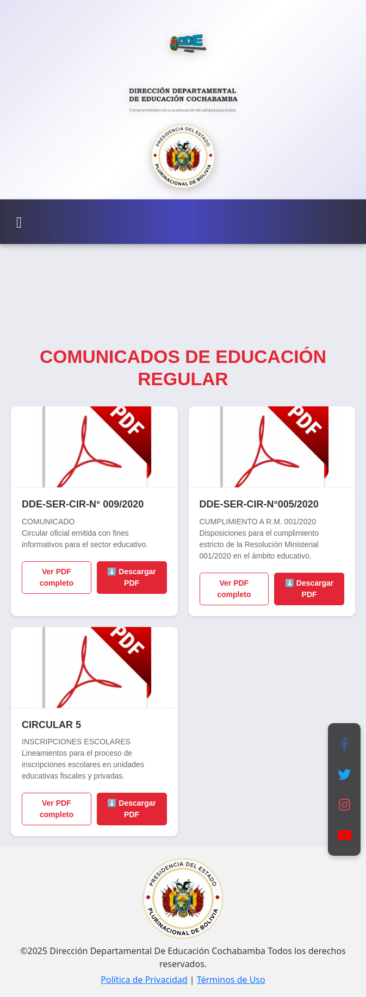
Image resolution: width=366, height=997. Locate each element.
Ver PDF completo (56, 577)
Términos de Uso (231, 980)
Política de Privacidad (144, 980)
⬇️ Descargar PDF (131, 577)
